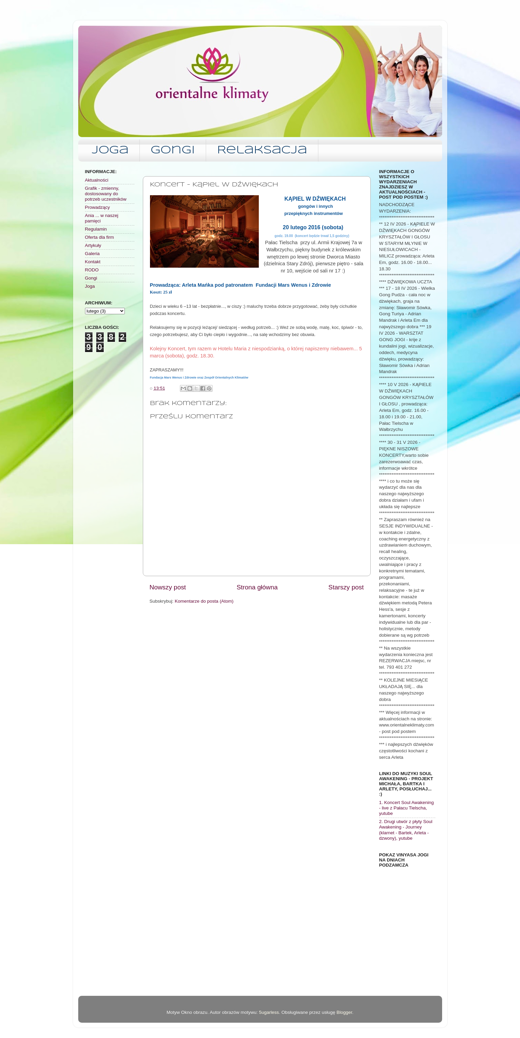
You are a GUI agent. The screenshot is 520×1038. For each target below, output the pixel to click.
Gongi (173, 150)
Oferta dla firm (99, 237)
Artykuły (93, 245)
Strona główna (257, 587)
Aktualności (96, 180)
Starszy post (346, 587)
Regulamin (96, 229)
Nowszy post (168, 587)
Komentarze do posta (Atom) (204, 601)
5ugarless (269, 1012)
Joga (110, 150)
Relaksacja (262, 150)
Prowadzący (97, 207)
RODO (92, 269)
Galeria (92, 253)
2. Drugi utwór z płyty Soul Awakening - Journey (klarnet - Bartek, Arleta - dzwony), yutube (406, 830)
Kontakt (93, 261)
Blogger (344, 1012)
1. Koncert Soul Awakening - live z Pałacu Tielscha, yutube (406, 808)
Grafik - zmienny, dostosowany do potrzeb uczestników (106, 194)
